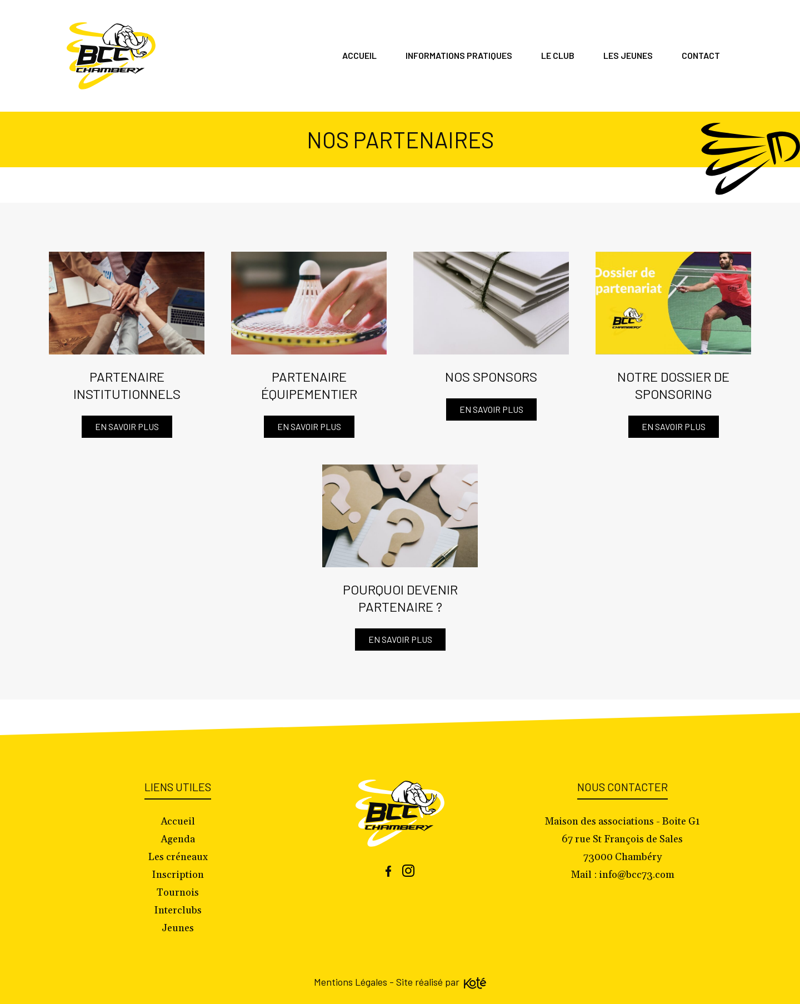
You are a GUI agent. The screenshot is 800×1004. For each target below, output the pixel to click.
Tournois (178, 892)
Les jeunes (628, 55)
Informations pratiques (459, 55)
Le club (557, 55)
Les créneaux (178, 857)
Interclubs (178, 910)
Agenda (178, 839)
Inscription (178, 874)
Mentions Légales (350, 982)
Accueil (359, 55)
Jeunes (178, 928)
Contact (701, 55)
